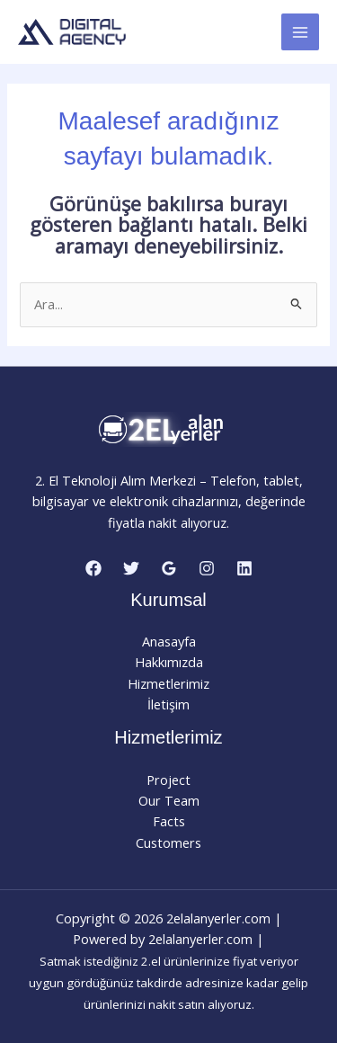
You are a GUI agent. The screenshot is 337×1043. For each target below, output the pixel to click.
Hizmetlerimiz (168, 683)
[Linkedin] (244, 568)
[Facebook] (93, 568)
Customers (168, 842)
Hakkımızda (169, 662)
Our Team (169, 800)
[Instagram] (207, 568)
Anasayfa (169, 641)
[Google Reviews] (169, 568)
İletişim (168, 704)
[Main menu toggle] (300, 32)
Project (168, 780)
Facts (169, 821)
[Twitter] (131, 568)
